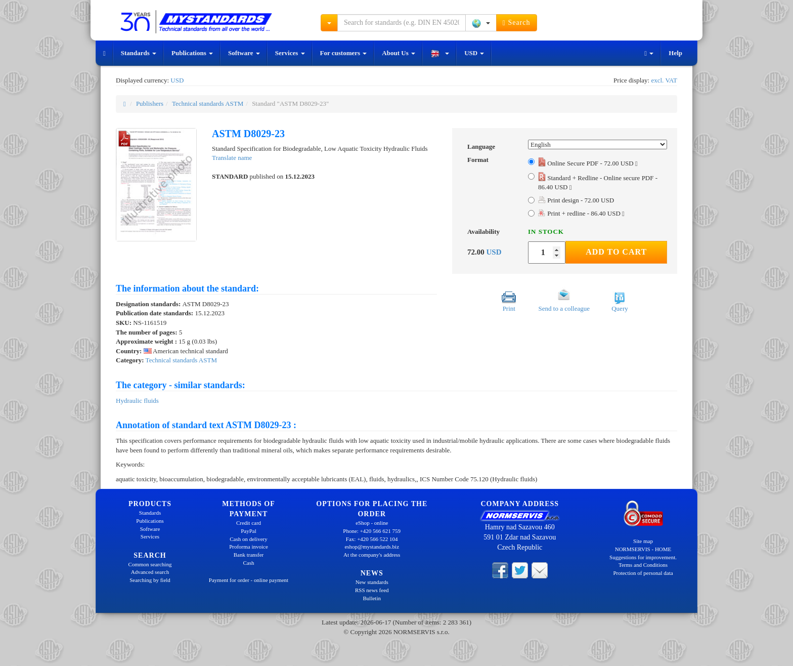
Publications (192, 53)
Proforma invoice (248, 547)
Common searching (150, 564)
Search (517, 23)
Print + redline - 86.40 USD (581, 213)
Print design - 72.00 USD (576, 200)
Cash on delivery (249, 539)
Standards (138, 53)
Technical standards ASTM (207, 103)
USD (474, 53)
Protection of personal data (643, 573)
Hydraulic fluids (137, 400)
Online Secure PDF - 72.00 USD (588, 163)
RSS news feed (372, 590)
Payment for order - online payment (248, 580)
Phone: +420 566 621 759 (372, 531)
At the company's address (371, 555)
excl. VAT (664, 80)
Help (675, 53)
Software (244, 53)
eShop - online (372, 523)
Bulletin (372, 598)
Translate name (232, 157)
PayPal (248, 531)
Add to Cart (616, 251)
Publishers (149, 103)
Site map (643, 541)
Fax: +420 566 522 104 (372, 539)
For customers (343, 53)
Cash (248, 563)
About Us (398, 53)
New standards (372, 582)
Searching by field (149, 580)
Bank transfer (249, 555)
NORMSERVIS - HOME (643, 549)
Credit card (248, 523)
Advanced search (150, 572)
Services (290, 53)
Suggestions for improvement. (643, 557)
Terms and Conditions (643, 565)
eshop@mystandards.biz (371, 547)
